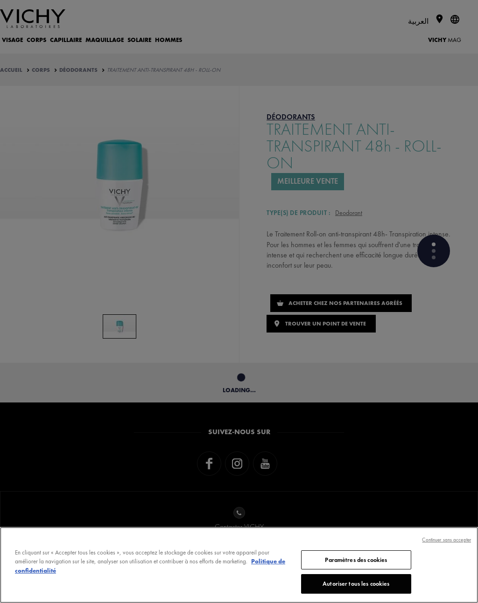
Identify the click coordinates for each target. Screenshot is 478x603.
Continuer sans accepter (446, 539)
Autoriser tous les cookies (356, 584)
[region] (239, 565)
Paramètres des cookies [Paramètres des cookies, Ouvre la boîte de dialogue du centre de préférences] (356, 560)
